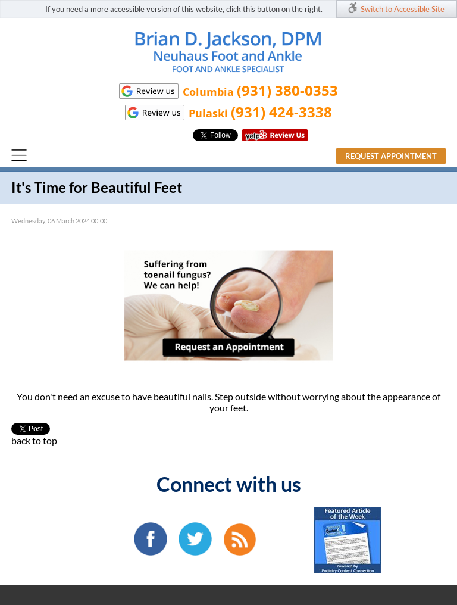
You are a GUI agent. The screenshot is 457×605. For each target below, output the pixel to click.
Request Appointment (391, 156)
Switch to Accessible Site (403, 9)
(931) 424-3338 (281, 111)
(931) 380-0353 (287, 90)
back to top (34, 440)
